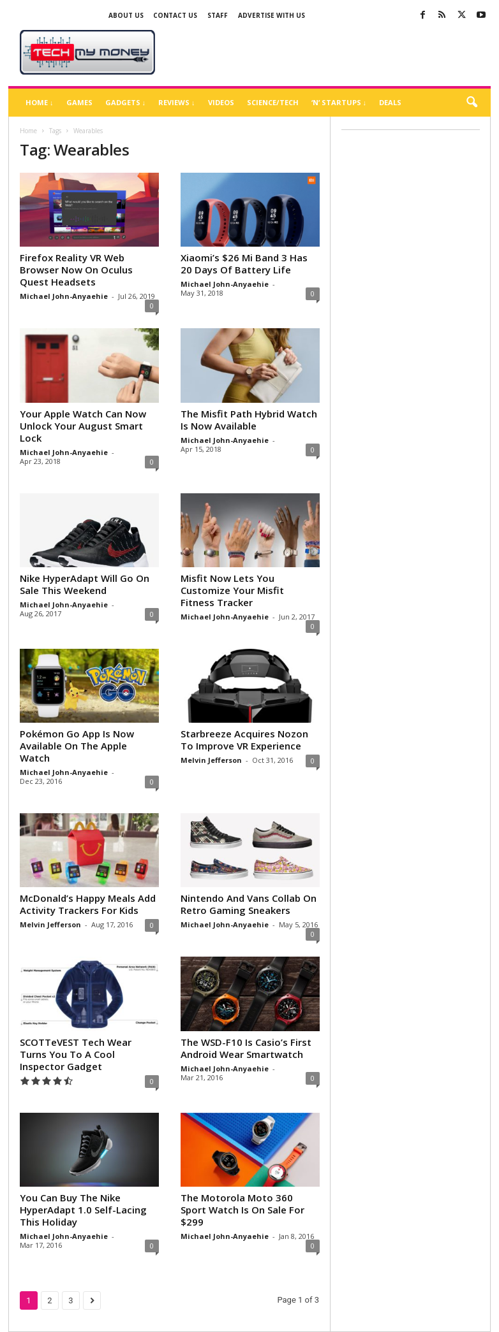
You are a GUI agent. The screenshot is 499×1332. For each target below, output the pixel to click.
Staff (217, 15)
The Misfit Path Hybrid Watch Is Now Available (249, 419)
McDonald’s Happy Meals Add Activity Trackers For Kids (88, 904)
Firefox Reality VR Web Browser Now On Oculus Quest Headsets (76, 269)
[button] (472, 103)
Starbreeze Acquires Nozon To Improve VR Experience (244, 739)
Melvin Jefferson (211, 760)
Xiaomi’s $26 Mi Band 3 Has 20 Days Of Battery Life (244, 263)
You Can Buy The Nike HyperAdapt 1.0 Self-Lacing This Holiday (83, 1209)
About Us (126, 15)
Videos (221, 102)
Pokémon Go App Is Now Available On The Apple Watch (77, 745)
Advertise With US (271, 15)
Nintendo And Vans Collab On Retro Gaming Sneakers (249, 904)
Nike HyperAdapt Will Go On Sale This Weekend (84, 584)
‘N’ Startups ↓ (339, 102)
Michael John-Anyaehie (64, 296)
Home (28, 130)
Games (79, 102)
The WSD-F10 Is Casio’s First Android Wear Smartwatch (246, 1048)
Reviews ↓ (176, 102)
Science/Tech (273, 102)
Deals (390, 102)
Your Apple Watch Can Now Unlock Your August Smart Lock (83, 425)
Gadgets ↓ (125, 102)
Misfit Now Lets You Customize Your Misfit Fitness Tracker (232, 590)
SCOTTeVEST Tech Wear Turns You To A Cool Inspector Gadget (75, 1054)
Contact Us (175, 15)
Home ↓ (40, 102)
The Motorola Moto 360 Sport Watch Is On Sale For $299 (242, 1209)
